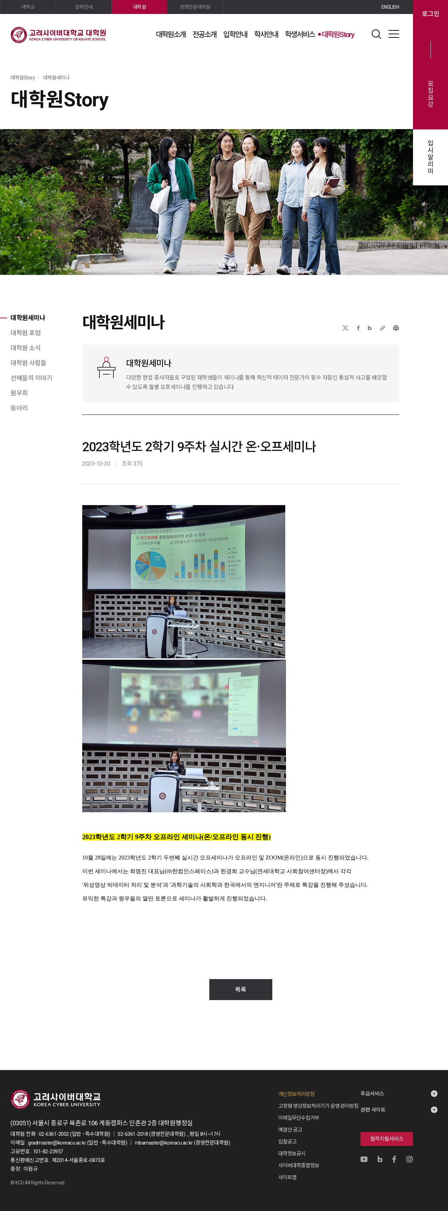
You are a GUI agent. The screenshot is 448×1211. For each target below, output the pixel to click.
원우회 (19, 393)
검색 (376, 34)
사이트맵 (393, 34)
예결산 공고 (290, 1130)
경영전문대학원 (195, 7)
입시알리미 (431, 157)
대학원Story (338, 34)
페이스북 (358, 328)
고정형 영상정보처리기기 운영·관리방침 (318, 1106)
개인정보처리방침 (296, 1094)
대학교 (28, 7)
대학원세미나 (27, 317)
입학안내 (235, 34)
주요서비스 (372, 1094)
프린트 (396, 328)
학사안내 (266, 34)
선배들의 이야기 (31, 378)
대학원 (139, 7)
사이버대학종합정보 (298, 1165)
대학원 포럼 (25, 333)
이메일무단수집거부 (298, 1118)
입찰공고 (287, 1142)
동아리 (19, 408)
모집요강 (431, 94)
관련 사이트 (372, 1110)
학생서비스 (300, 34)
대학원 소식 (25, 348)
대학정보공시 (292, 1153)
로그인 (431, 14)
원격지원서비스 (387, 1139)
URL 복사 (382, 328)
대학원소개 (171, 34)
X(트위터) (345, 328)
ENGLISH (390, 7)
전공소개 (204, 34)
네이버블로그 (370, 328)
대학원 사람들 (28, 363)
